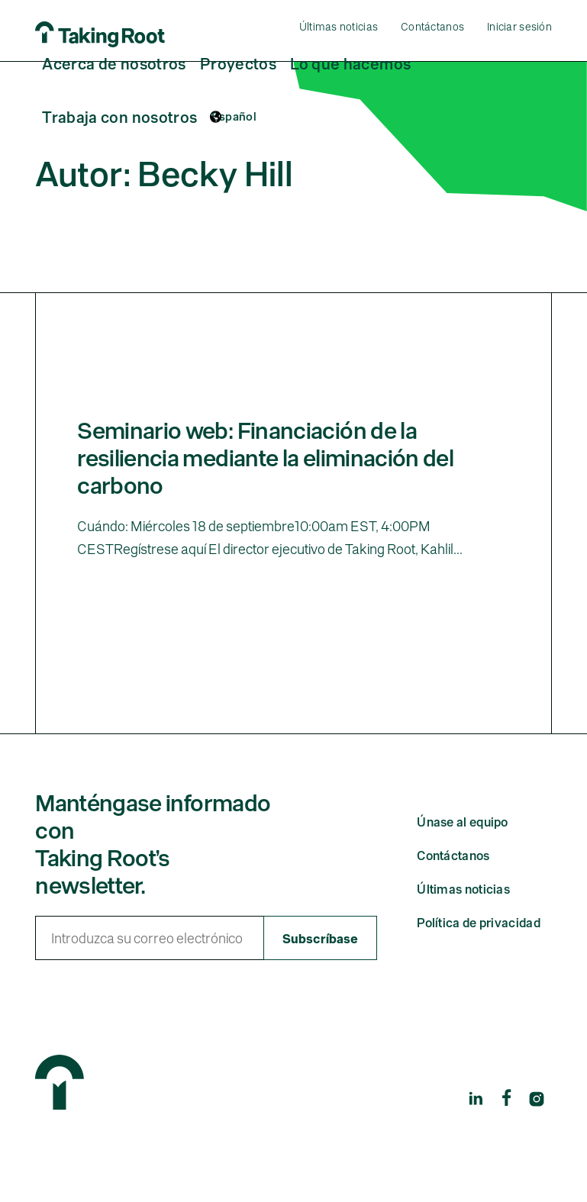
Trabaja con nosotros (119, 116)
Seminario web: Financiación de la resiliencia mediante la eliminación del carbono (265, 486)
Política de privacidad (478, 952)
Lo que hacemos (350, 62)
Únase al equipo (462, 851)
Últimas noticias (338, 26)
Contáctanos (432, 26)
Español (234, 115)
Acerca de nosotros (114, 62)
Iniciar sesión (519, 26)
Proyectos (238, 62)
